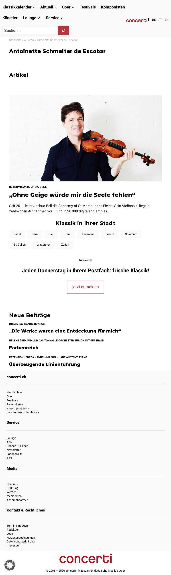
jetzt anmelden (85, 286)
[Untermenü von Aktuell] (55, 7)
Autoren (29, 40)
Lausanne (88, 234)
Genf (68, 234)
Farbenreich (24, 347)
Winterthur (43, 244)
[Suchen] (63, 30)
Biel (51, 234)
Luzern (110, 234)
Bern (35, 234)
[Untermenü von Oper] (73, 7)
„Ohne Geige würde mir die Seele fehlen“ (72, 195)
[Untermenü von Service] (61, 18)
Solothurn (131, 234)
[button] (10, 565)
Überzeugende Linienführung (44, 364)
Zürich (65, 244)
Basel (17, 234)
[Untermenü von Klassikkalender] (34, 7)
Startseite (15, 40)
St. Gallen (20, 244)
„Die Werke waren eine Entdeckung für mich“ (65, 331)
